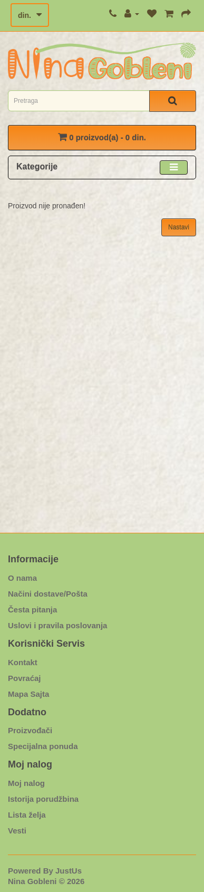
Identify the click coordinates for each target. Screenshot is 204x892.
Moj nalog (26, 783)
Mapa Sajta (28, 693)
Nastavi (178, 227)
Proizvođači (30, 730)
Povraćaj (24, 678)
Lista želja (27, 814)
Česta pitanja (32, 609)
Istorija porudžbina (43, 798)
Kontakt (22, 662)
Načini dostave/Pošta (48, 593)
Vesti (17, 830)
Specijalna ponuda (43, 746)
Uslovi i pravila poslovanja (57, 625)
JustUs (68, 870)
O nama (22, 577)
